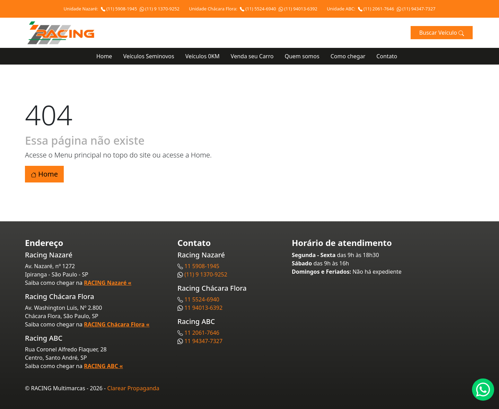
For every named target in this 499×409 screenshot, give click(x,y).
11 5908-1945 (201, 266)
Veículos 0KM (202, 56)
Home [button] (44, 174)
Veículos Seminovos (148, 56)
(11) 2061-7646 (376, 9)
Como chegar (348, 56)
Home (104, 56)
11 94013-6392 (203, 308)
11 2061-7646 (201, 332)
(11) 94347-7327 (416, 9)
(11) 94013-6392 (298, 9)
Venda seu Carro (252, 56)
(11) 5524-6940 (258, 9)
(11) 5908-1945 (119, 9)
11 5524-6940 (201, 299)
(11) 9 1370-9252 (160, 9)
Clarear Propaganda (133, 388)
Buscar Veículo (441, 32)
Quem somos (301, 56)
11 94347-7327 (203, 341)
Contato (386, 56)
